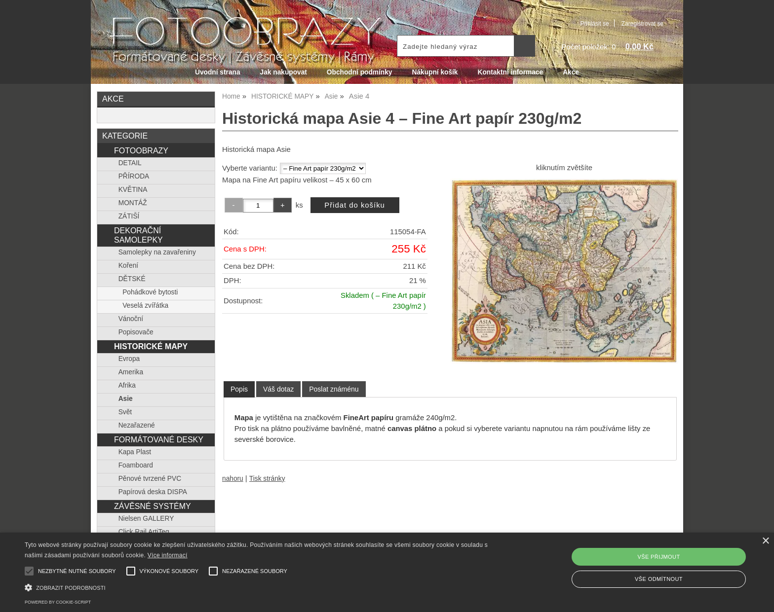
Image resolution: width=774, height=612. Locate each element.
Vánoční (130, 319)
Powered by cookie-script (58, 602)
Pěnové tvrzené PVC (149, 478)
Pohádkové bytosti (150, 292)
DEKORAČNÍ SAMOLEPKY (138, 235)
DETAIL (130, 163)
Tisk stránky (267, 478)
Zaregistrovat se (642, 23)
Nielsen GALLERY (146, 518)
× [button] (765, 541)
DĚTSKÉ (132, 279)
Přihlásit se (594, 23)
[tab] (239, 389)
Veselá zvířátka (145, 305)
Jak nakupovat (283, 72)
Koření (128, 265)
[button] (260, 586)
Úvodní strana (217, 72)
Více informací (168, 555)
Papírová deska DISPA (152, 492)
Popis (239, 389)
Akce (571, 72)
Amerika (130, 372)
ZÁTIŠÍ (129, 216)
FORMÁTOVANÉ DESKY (158, 439)
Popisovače (136, 332)
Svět (125, 412)
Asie (125, 398)
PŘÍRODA (134, 176)
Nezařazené (136, 425)
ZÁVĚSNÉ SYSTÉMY (152, 506)
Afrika (127, 385)
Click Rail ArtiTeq (143, 532)
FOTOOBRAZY (141, 150)
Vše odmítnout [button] (659, 579)
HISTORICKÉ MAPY (151, 346)
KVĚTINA (133, 189)
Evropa (129, 358)
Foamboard (135, 465)
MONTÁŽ (132, 203)
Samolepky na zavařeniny (157, 252)
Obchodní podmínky (359, 72)
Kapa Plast (134, 452)
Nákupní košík (435, 72)
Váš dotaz (278, 389)
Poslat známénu (333, 389)
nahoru (232, 478)
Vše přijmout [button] (658, 557)
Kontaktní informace (510, 72)
